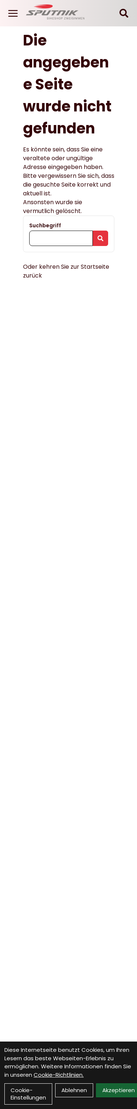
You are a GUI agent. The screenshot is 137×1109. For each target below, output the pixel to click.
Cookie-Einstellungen (28, 1093)
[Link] (13, 13)
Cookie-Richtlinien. (59, 1075)
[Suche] (124, 13)
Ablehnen (74, 1090)
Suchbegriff (45, 225)
